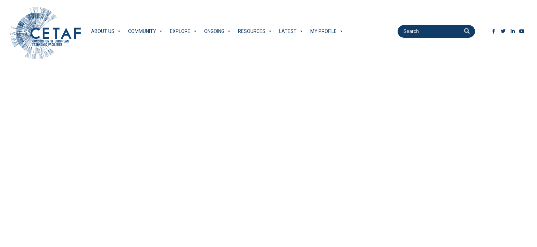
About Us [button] (106, 31)
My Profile (327, 31)
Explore (183, 31)
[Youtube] (522, 31)
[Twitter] (503, 31)
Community (145, 31)
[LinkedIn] (512, 31)
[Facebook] (494, 31)
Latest (291, 31)
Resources (255, 31)
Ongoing (217, 31)
